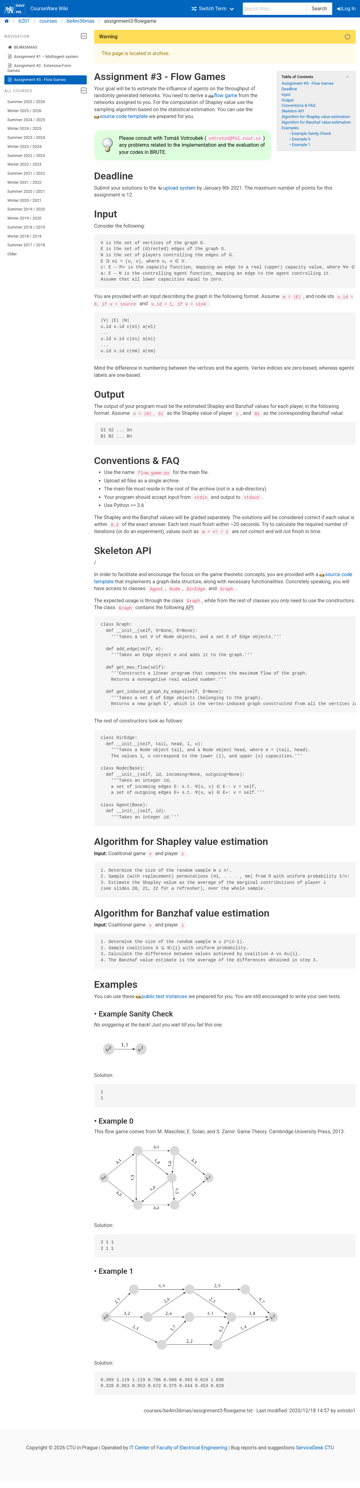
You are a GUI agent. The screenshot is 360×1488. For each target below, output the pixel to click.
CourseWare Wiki (36, 9)
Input (285, 94)
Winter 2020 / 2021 (24, 200)
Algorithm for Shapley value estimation (315, 116)
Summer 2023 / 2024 (26, 137)
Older (12, 254)
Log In (347, 9)
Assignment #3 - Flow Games (36, 79)
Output (287, 100)
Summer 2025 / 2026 (26, 101)
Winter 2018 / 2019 (24, 236)
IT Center (139, 1447)
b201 (24, 21)
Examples (290, 128)
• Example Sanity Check (310, 133)
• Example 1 (299, 144)
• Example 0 (299, 139)
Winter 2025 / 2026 (24, 110)
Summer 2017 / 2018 (26, 245)
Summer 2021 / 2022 (26, 173)
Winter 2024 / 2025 (24, 128)
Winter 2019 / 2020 (24, 218)
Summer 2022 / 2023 (26, 155)
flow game (225, 95)
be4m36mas (81, 21)
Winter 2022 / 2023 (24, 164)
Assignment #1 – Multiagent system (42, 56)
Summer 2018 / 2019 (26, 227)
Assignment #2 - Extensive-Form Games (39, 68)
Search (319, 9)
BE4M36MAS (22, 47)
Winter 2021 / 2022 (24, 182)
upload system (179, 188)
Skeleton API (292, 111)
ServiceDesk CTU (315, 1447)
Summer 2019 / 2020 (26, 209)
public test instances (164, 995)
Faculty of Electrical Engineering (192, 1447)
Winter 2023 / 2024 (24, 146)
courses (48, 21)
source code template (124, 116)
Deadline (289, 89)
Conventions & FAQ (298, 105)
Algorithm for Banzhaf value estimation (316, 122)
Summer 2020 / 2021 (26, 191)
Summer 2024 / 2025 (26, 119)
